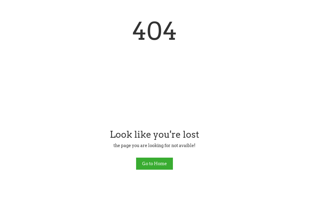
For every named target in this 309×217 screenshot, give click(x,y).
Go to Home (154, 163)
